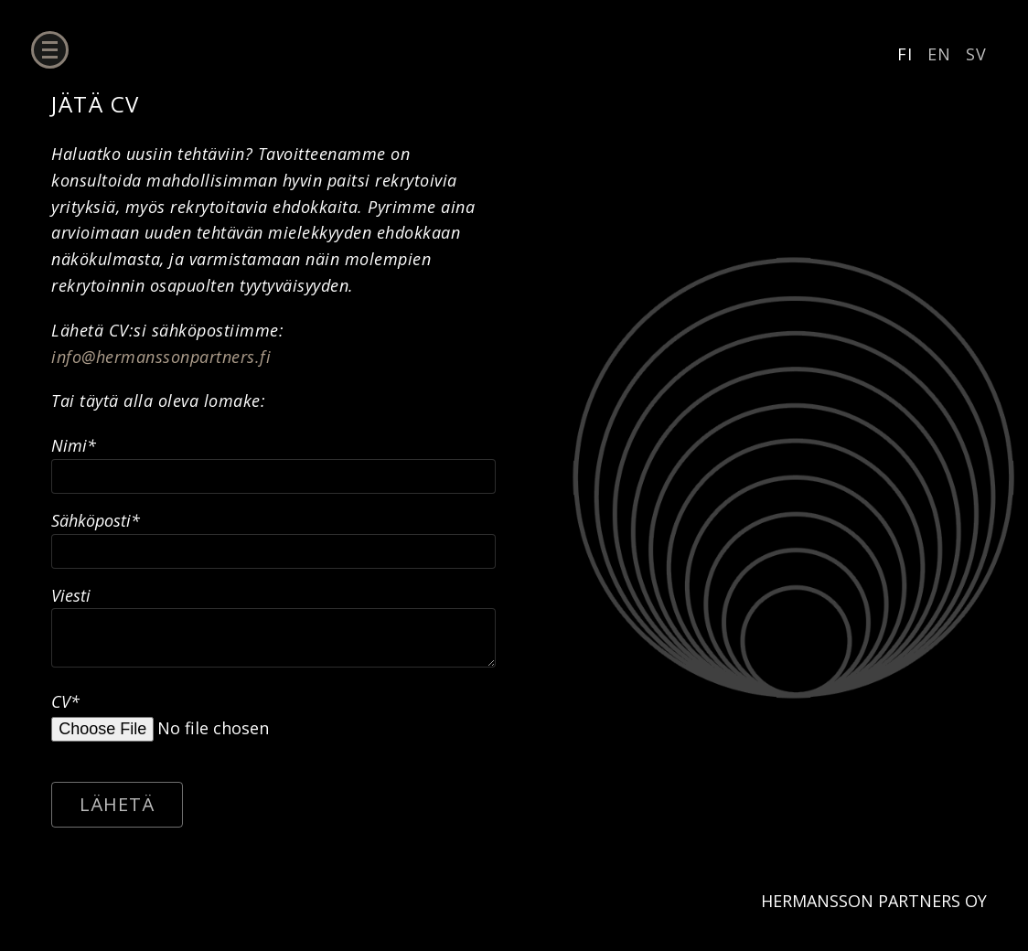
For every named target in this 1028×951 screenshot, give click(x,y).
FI (905, 54)
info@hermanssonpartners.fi (161, 357)
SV (976, 54)
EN (939, 54)
